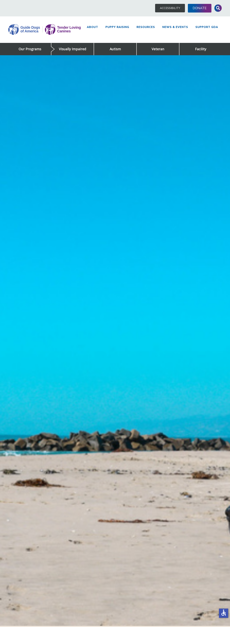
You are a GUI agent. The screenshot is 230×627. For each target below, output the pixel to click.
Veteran (158, 49)
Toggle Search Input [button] (218, 8)
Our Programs (30, 49)
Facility (200, 49)
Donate (200, 8)
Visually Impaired (72, 49)
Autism (115, 49)
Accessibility (170, 8)
